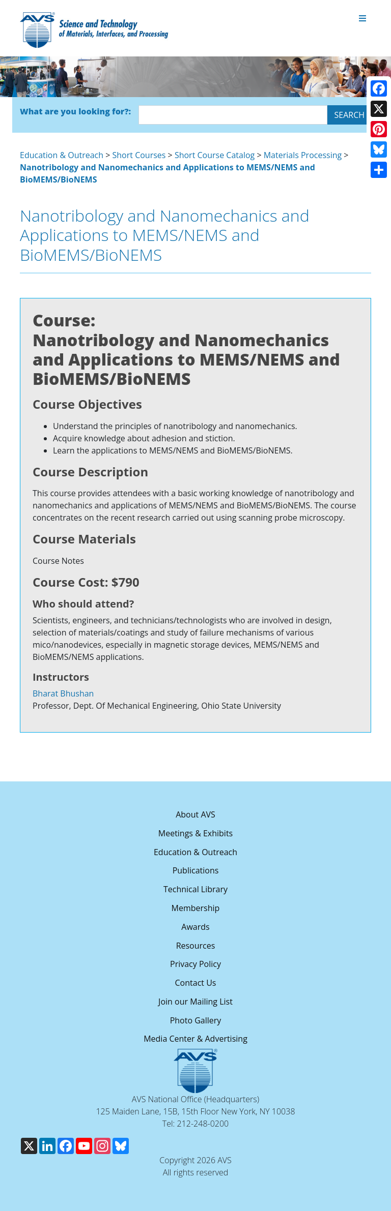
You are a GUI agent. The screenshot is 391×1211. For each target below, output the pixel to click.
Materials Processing (303, 155)
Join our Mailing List (195, 1001)
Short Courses (139, 155)
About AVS (195, 814)
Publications (196, 870)
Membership (196, 908)
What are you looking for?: (75, 111)
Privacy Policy (195, 964)
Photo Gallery (195, 1020)
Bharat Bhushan (63, 693)
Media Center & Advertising (195, 1038)
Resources (195, 945)
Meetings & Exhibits (195, 833)
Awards (195, 926)
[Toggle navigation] (362, 18)
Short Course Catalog (215, 155)
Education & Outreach (61, 155)
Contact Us (195, 982)
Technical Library (195, 889)
